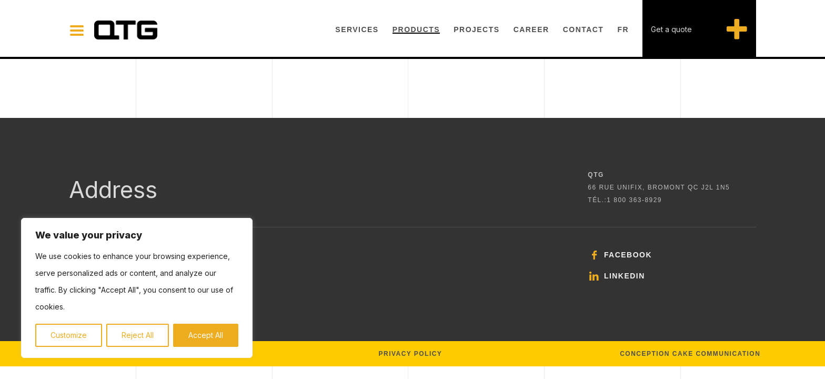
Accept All (205, 335)
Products (416, 29)
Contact (583, 29)
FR (623, 29)
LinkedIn (616, 276)
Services (356, 29)
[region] (137, 288)
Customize (69, 335)
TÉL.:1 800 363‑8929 (625, 200)
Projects (476, 29)
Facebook (620, 255)
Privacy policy (410, 353)
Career (531, 29)
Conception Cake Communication (690, 353)
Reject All (138, 335)
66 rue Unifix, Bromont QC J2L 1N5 (659, 187)
